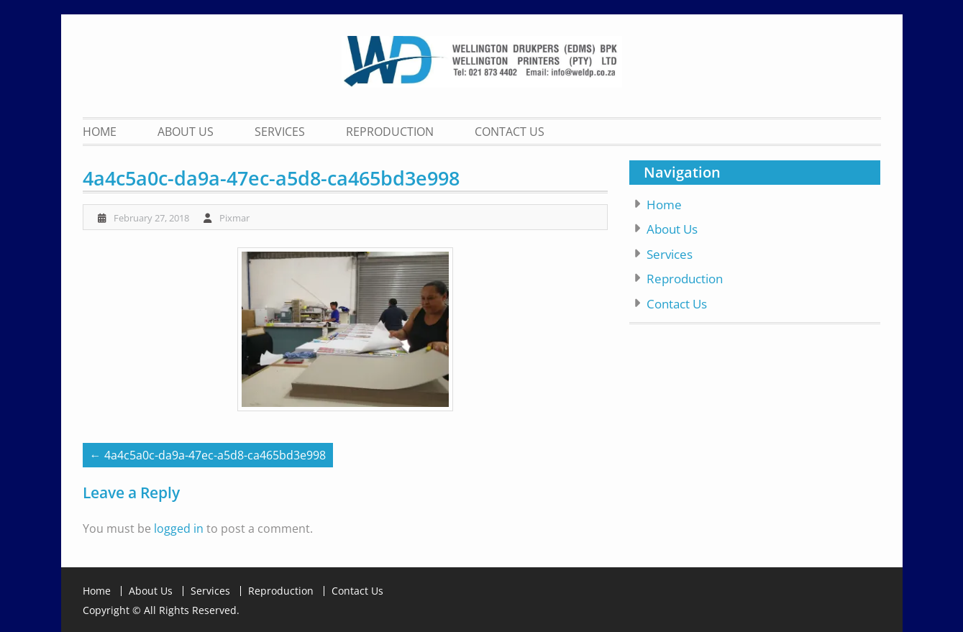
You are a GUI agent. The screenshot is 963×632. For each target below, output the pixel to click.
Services (280, 131)
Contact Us (509, 131)
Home (100, 131)
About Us (186, 131)
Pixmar (234, 217)
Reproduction (390, 131)
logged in (179, 528)
